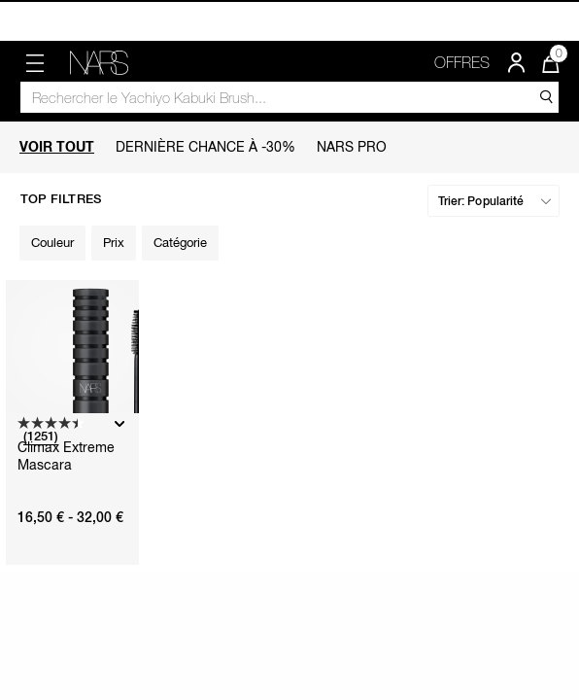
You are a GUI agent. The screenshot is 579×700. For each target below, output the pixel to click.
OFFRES (462, 62)
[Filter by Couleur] (52, 243)
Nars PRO (352, 146)
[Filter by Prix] (113, 243)
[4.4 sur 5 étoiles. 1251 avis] (63, 431)
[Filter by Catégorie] (180, 243)
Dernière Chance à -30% (205, 146)
